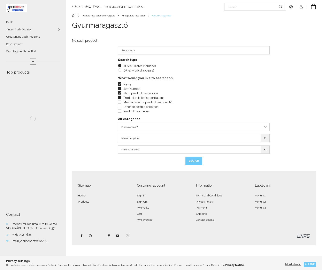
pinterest (108, 235)
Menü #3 (260, 207)
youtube (117, 235)
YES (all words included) (139, 66)
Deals (9, 22)
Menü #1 (260, 195)
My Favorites (144, 219)
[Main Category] (74, 15)
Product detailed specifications (143, 97)
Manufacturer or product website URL (148, 102)
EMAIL (97, 6)
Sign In (141, 195)
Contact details (205, 219)
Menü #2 (260, 201)
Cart (139, 213)
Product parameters (136, 111)
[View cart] (311, 6)
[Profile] (301, 6)
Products (83, 201)
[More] (33, 62)
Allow (310, 264)
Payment (201, 207)
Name (127, 84)
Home (81, 195)
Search (194, 160)
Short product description (140, 93)
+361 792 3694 (22, 234)
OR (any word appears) (138, 70)
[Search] (255, 6)
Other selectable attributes (140, 106)
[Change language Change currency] (291, 6)
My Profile (143, 207)
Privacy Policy (204, 201)
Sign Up (142, 201)
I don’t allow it (293, 264)
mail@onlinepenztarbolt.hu (30, 241)
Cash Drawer (14, 44)
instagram (90, 235)
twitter (99, 235)
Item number (131, 88)
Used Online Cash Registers (23, 36)
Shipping (201, 213)
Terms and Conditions (209, 195)
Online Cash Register (19, 29)
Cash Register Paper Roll (21, 51)
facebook (81, 235)
